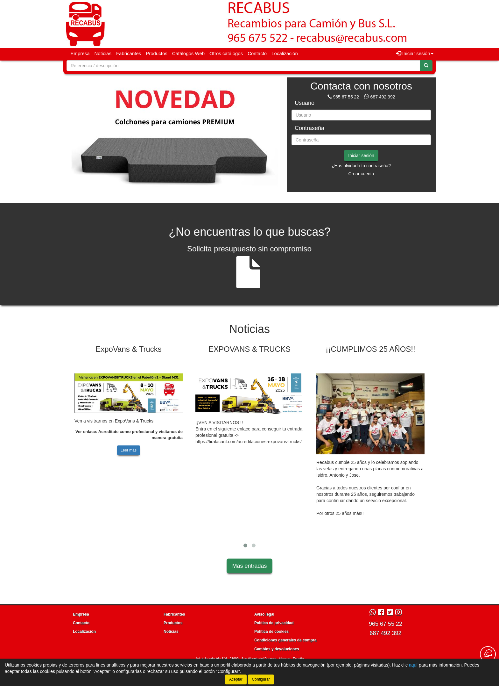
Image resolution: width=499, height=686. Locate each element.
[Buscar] (426, 65)
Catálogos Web (188, 53)
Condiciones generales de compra (285, 640)
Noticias (103, 53)
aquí (413, 665)
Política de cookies (271, 631)
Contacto (257, 53)
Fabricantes (128, 53)
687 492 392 (382, 96)
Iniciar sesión (361, 155)
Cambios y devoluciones (276, 649)
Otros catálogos (226, 53)
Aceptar (235, 679)
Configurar (261, 679)
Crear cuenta (361, 173)
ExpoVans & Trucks (128, 349)
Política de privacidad (273, 623)
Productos (156, 53)
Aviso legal (264, 614)
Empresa (80, 53)
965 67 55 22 (346, 96)
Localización (284, 53)
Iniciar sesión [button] (414, 53)
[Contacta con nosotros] (488, 654)
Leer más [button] (129, 450)
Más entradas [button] (249, 566)
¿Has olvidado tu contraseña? (361, 165)
